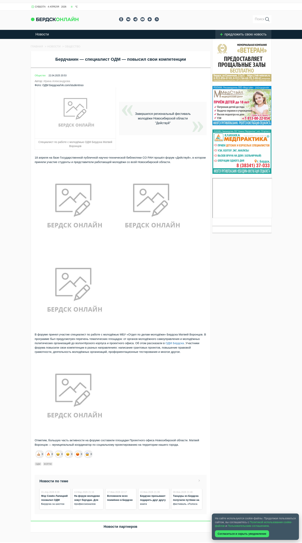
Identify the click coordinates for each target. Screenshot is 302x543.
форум (48, 464)
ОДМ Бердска (174, 343)
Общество (40, 75)
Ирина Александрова (57, 81)
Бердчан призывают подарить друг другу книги (153, 499)
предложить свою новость (243, 34)
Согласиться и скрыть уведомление (242, 533)
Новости (42, 34)
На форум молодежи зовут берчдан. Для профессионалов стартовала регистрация (87, 504)
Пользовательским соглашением (248, 525)
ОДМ (38, 464)
